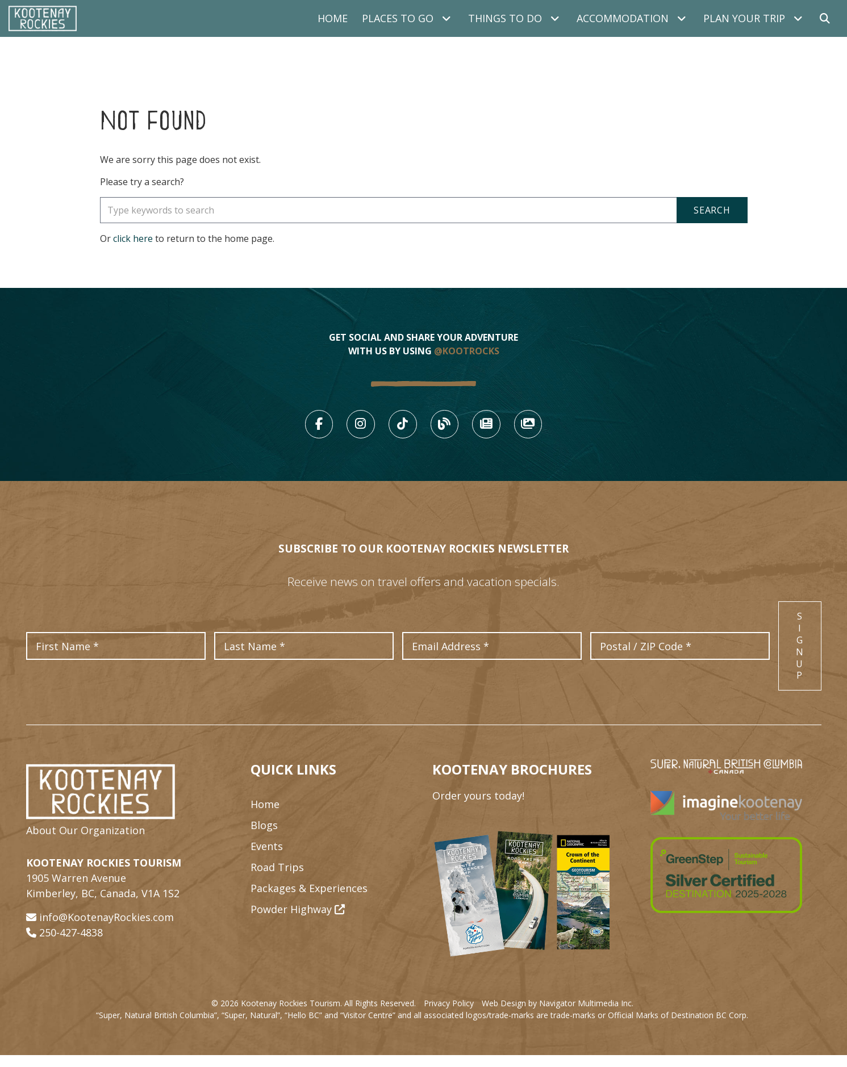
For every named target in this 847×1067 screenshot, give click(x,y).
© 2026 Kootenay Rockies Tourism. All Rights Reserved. (313, 1015)
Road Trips (277, 879)
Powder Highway (298, 921)
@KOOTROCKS (466, 351)
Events (267, 858)
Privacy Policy (449, 1015)
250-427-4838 (71, 944)
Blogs (264, 837)
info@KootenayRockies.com (106, 928)
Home (333, 18)
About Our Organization (85, 841)
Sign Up (800, 657)
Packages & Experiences (309, 900)
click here (133, 238)
